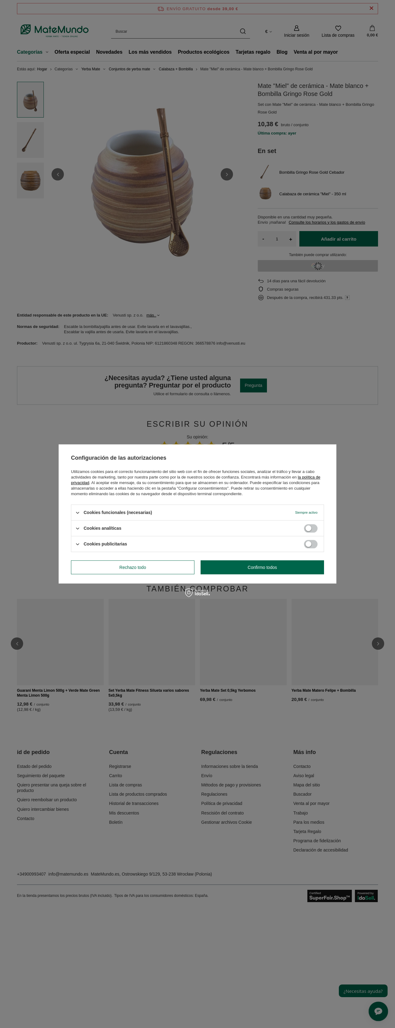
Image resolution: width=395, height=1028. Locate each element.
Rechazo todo (132, 567)
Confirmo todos (262, 567)
